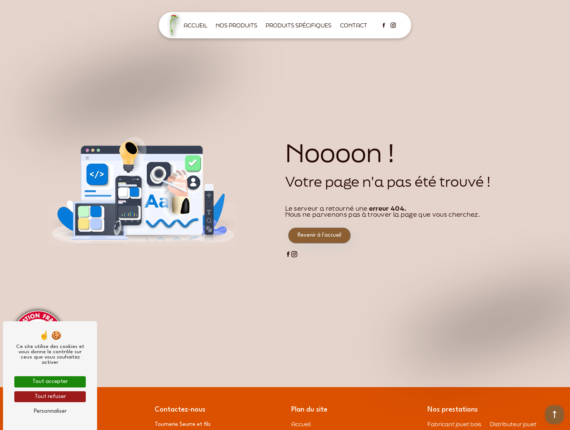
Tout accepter (50, 381)
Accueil (195, 25)
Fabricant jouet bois (454, 424)
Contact (353, 25)
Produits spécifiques (298, 25)
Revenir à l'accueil (319, 235)
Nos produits (236, 25)
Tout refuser (50, 397)
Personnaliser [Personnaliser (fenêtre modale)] (50, 411)
